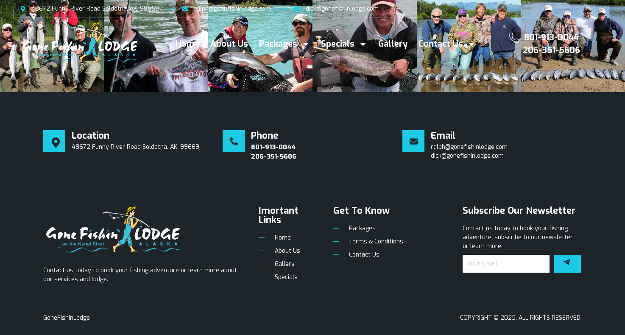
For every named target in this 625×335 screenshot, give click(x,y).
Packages (284, 44)
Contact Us (447, 44)
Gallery (392, 44)
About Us (229, 44)
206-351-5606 (551, 50)
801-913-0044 (551, 37)
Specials (344, 44)
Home (187, 44)
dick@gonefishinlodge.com (467, 156)
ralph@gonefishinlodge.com (469, 147)
